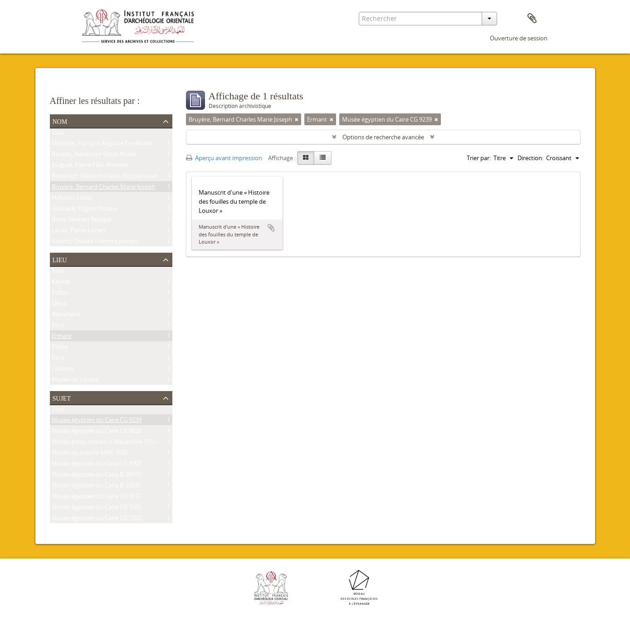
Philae (60, 348)
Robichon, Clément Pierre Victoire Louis (105, 177)
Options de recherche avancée (383, 137)
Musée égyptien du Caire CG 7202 (97, 519)
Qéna (59, 305)
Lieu (60, 259)
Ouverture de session (518, 38)
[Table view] (323, 158)
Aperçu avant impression (224, 158)
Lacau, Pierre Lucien (78, 232)
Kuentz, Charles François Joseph (94, 243)
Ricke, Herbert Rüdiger (82, 221)
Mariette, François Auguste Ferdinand (102, 145)
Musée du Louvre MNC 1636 (90, 454)
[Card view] (305, 158)
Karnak (61, 283)
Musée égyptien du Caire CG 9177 (97, 498)
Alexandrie (66, 316)
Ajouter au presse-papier (271, 227)
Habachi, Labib (72, 199)
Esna (58, 327)
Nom (60, 121)
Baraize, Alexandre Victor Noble (94, 156)
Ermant (62, 337)
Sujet (62, 397)
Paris (58, 359)
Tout (58, 134)
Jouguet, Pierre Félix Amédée (90, 166)
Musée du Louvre (75, 381)
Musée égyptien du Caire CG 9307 (97, 465)
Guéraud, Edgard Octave (84, 210)
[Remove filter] (296, 119)
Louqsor (63, 370)
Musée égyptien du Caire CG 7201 (97, 508)
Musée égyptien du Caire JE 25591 (97, 487)
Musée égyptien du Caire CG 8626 (97, 432)
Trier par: (479, 158)
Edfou (60, 294)
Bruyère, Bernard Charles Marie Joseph (103, 188)
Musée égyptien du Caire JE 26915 (97, 476)
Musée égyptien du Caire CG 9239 (97, 421)
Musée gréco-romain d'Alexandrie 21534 (106, 443)
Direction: (530, 158)
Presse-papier (532, 18)
